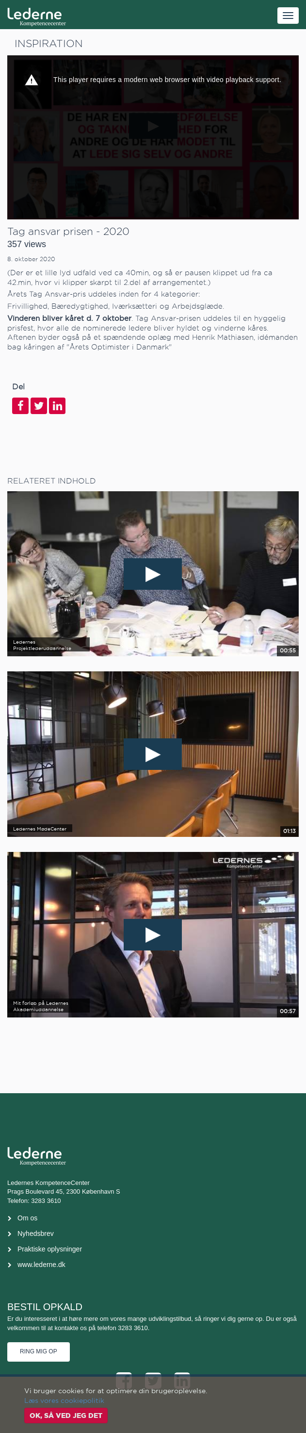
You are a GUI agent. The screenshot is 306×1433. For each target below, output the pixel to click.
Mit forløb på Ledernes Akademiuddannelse (40, 1006)
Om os (27, 1218)
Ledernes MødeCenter (39, 829)
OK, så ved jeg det (66, 1415)
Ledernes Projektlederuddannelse (42, 645)
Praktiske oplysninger (49, 1249)
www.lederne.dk (41, 1264)
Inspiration (49, 43)
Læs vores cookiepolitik (64, 1400)
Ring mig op (38, 1351)
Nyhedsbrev (35, 1233)
